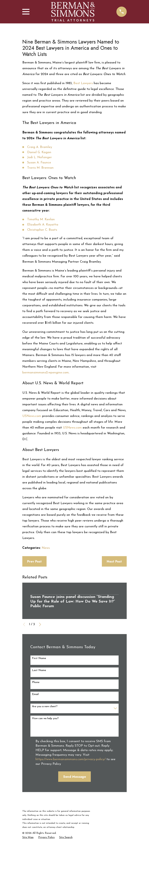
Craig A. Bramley (39, 203)
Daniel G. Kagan (39, 208)
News (46, 604)
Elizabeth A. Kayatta (42, 281)
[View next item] (40, 681)
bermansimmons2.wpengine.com (45, 429)
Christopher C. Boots (42, 286)
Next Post (114, 618)
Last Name (39, 726)
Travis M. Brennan (40, 224)
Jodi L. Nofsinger (39, 213)
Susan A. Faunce (39, 219)
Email (35, 750)
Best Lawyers (83, 139)
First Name (39, 714)
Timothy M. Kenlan (41, 275)
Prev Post (34, 618)
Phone (35, 738)
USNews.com (31, 472)
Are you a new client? (44, 762)
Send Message (74, 833)
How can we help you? (45, 774)
